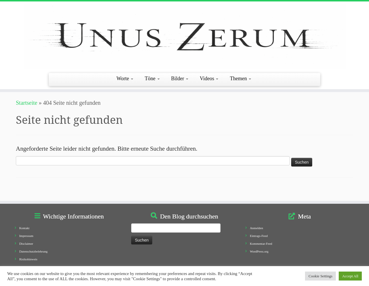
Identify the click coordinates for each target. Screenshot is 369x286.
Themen (240, 78)
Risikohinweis (28, 259)
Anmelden (256, 228)
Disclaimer (26, 243)
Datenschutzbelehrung (33, 251)
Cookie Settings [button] (320, 276)
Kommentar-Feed (261, 243)
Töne (152, 78)
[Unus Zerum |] (184, 36)
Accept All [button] (350, 276)
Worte (124, 78)
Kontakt (24, 228)
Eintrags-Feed (259, 236)
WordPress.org (259, 251)
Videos (209, 78)
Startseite (26, 103)
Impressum (26, 236)
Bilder (180, 78)
